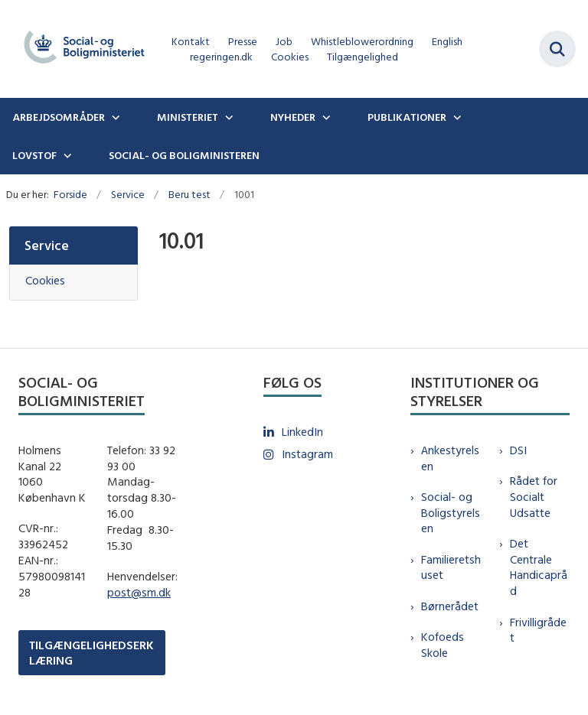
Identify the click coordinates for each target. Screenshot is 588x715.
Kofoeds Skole (442, 644)
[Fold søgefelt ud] (557, 49)
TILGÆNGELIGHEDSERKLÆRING (91, 652)
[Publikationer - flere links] (455, 117)
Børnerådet (450, 606)
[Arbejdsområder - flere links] (114, 117)
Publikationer (407, 117)
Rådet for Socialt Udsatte (533, 496)
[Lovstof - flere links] (66, 155)
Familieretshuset (451, 567)
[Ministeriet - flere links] (227, 117)
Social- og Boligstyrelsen (450, 512)
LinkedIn (302, 431)
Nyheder (292, 117)
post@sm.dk (139, 592)
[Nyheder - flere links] (324, 117)
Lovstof (34, 155)
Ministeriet (187, 117)
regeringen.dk (221, 57)
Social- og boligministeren (184, 155)
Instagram (307, 454)
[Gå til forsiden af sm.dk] (79, 48)
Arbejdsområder (58, 117)
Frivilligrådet (538, 630)
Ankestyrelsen (450, 458)
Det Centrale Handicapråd (538, 567)
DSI (518, 450)
